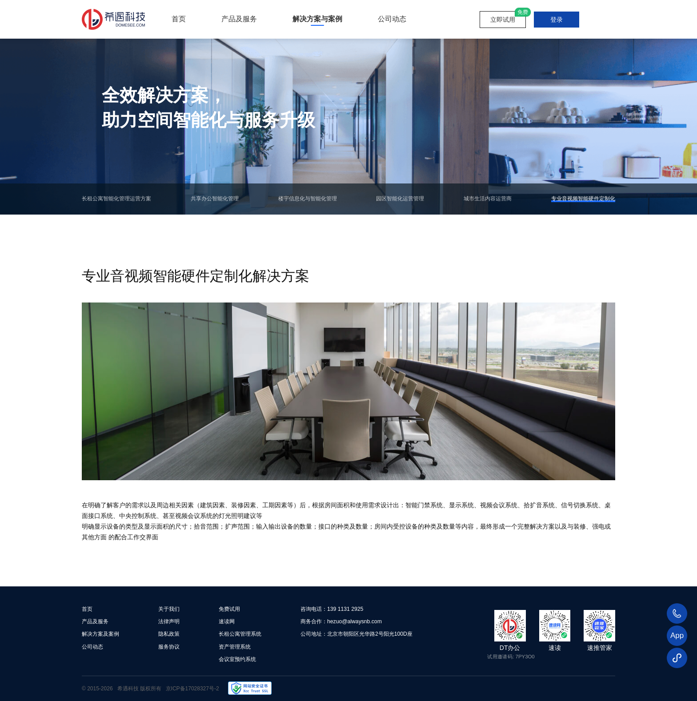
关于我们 (169, 609)
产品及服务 (239, 19)
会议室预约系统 (237, 658)
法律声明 (169, 621)
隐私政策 (169, 634)
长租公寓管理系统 (240, 634)
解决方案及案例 (100, 634)
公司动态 (392, 19)
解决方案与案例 (317, 19)
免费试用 (229, 609)
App (677, 635)
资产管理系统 (235, 646)
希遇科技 (128, 688)
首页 (179, 19)
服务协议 (169, 646)
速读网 (227, 621)
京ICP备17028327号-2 (192, 688)
